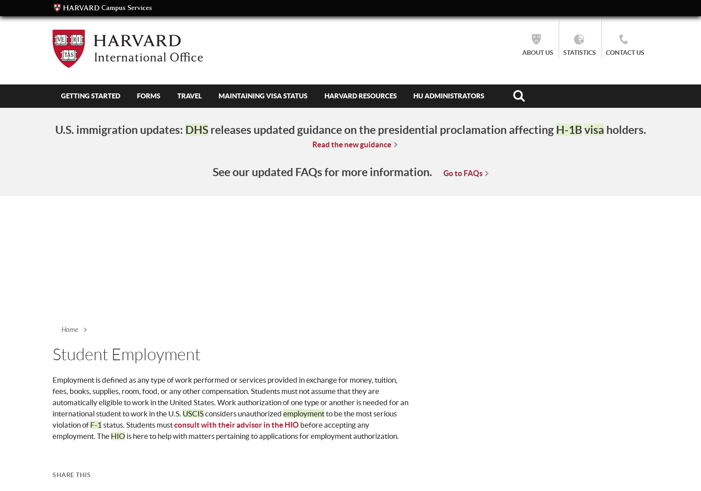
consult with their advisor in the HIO (236, 424)
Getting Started (90, 96)
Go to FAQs (462, 173)
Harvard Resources (360, 96)
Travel (189, 96)
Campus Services (103, 8)
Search (519, 96)
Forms (148, 96)
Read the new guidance (351, 144)
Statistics (579, 52)
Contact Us (625, 52)
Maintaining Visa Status (263, 96)
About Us (537, 52)
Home (69, 330)
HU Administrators (448, 96)
